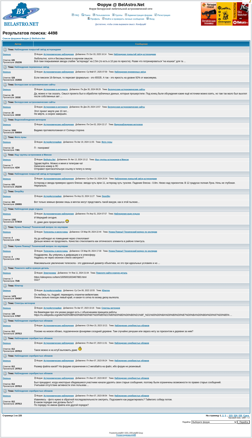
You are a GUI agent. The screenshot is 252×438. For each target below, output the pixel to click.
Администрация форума (138, 15)
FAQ (75, 15)
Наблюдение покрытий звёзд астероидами (38, 49)
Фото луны (20, 137)
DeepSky (19, 191)
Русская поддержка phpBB (126, 435)
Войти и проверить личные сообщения (123, 19)
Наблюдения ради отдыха (29, 209)
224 (235, 415)
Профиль (94, 19)
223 (231, 415)
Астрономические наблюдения (59, 54)
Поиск (86, 15)
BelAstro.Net (50, 159)
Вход (150, 19)
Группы (117, 15)
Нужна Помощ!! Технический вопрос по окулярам (41, 227)
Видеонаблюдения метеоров (30, 119)
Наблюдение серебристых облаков (34, 321)
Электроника (50, 273)
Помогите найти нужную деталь (32, 268)
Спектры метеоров (25, 303)
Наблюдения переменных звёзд (32, 67)
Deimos (7, 54)
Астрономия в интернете (56, 89)
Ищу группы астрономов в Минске (33, 155)
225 (240, 415)
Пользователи (101, 15)
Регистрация (162, 15)
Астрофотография (53, 142)
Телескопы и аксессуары (56, 232)
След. (246, 415)
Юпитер (19, 285)
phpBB (120, 433)
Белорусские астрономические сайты (35, 84)
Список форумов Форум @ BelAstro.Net (24, 38)
